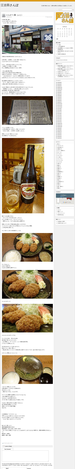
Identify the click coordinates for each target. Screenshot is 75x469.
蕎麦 (58, 188)
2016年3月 (59, 138)
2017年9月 (59, 108)
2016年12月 (59, 123)
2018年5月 (59, 97)
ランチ (58, 161)
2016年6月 (59, 133)
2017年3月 (59, 118)
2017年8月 (59, 110)
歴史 (58, 179)
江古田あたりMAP (61, 221)
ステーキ (59, 155)
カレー (58, 152)
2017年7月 (59, 111)
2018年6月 (59, 95)
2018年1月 (59, 102)
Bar (58, 144)
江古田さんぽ (10, 5)
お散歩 (58, 148)
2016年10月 (59, 126)
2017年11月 (59, 105)
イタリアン (59, 145)
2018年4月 (59, 98)
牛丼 (58, 184)
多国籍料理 (59, 171)
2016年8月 (59, 129)
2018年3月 (59, 100)
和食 (58, 170)
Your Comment (7, 449)
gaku (8, 443)
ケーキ (58, 153)
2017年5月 (59, 115)
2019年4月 (59, 84)
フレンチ (59, 158)
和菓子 (58, 168)
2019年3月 (59, 85)
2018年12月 (59, 87)
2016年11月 (59, 125)
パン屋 (58, 157)
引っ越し (59, 44)
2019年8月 (59, 82)
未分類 (58, 178)
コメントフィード (61, 213)
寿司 (58, 175)
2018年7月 (59, 94)
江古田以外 (59, 181)
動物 (58, 165)
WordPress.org (60, 214)
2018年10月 (59, 89)
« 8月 (57, 39)
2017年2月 (59, 120)
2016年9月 (59, 128)
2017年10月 (59, 107)
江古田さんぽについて (62, 223)
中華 (58, 163)
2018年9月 (59, 90)
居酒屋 (58, 176)
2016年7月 (59, 131)
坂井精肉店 (11, 414)
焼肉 (58, 183)
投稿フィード (60, 211)
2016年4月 (59, 136)
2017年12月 (59, 103)
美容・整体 (59, 186)
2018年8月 (59, 92)
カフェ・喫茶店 (60, 150)
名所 (58, 166)
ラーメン (59, 160)
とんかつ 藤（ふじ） (14, 15)
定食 (58, 173)
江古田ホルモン (61, 71)
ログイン (59, 209)
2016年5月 (59, 134)
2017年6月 (59, 113)
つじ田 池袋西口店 (61, 46)
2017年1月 (59, 121)
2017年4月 (59, 116)
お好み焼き (59, 147)
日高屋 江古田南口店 (62, 54)
